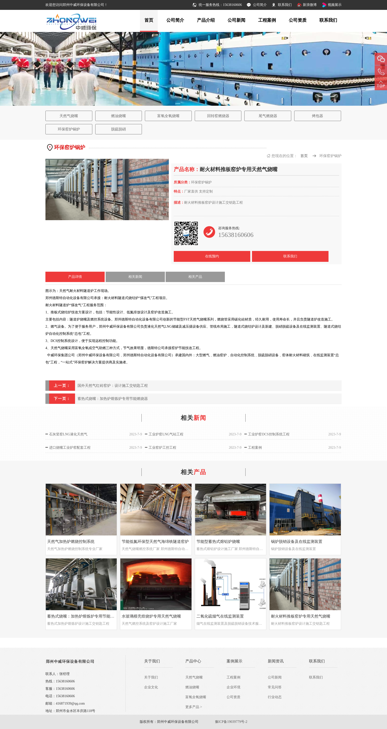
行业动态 (275, 697)
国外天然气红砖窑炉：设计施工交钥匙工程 (112, 386)
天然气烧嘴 (68, 116)
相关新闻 (135, 277)
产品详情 (75, 277)
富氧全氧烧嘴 (168, 116)
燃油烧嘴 (118, 116)
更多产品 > (193, 707)
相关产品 (195, 277)
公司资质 (298, 20)
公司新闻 (236, 20)
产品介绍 (206, 20)
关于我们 (151, 677)
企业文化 (151, 687)
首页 (148, 20)
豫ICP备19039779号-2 (231, 722)
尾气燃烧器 (268, 116)
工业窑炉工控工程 (162, 447)
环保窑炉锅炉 (69, 129)
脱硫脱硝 (118, 129)
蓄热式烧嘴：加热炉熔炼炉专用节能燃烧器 (112, 399)
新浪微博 (310, 5)
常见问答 (275, 687)
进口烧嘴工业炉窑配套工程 (70, 447)
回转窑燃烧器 (218, 116)
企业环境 (233, 687)
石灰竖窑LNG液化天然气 (68, 434)
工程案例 (267, 20)
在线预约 (212, 256)
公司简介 (260, 5)
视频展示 (335, 5)
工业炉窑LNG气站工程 (166, 434)
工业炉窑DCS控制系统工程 (268, 434)
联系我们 (285, 5)
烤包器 (317, 116)
